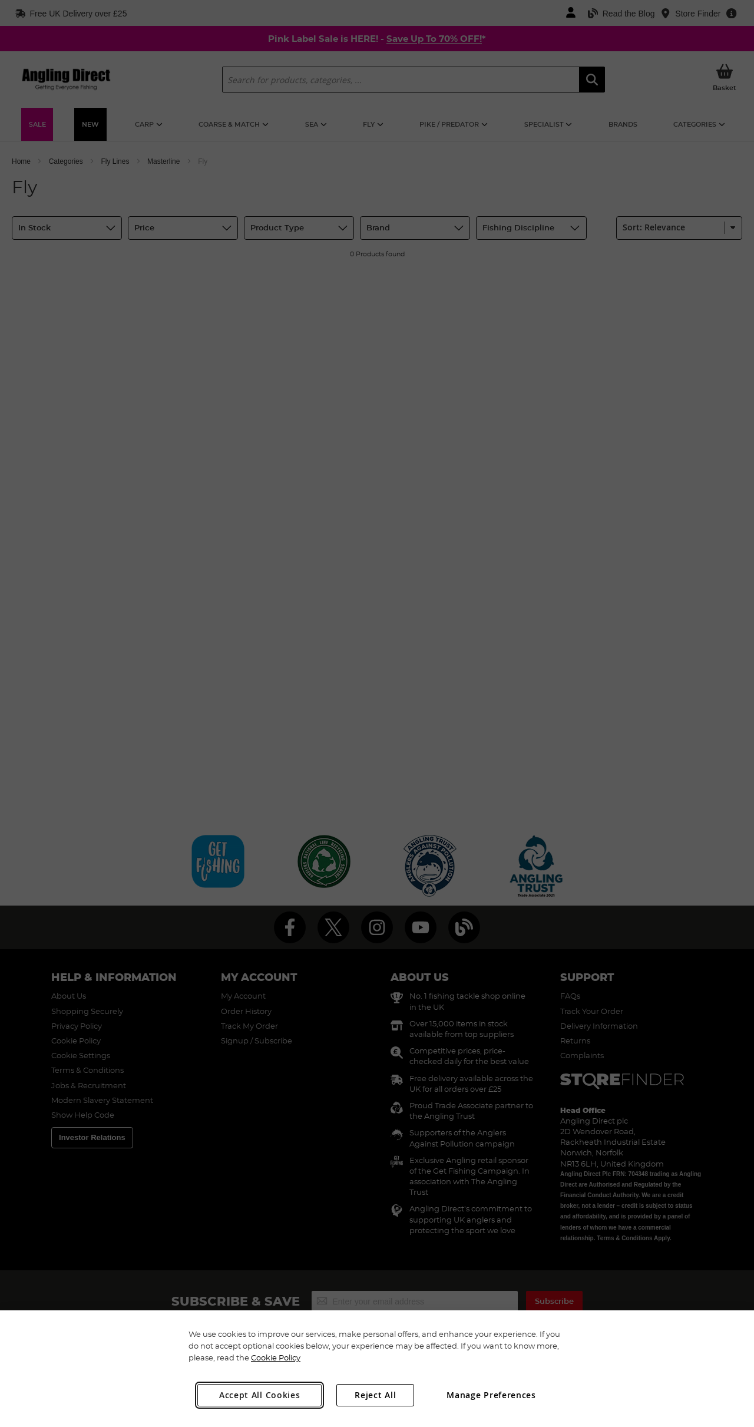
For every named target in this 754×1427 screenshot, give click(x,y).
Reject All (375, 1394)
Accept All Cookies (259, 1394)
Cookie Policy (275, 1357)
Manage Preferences (491, 1394)
